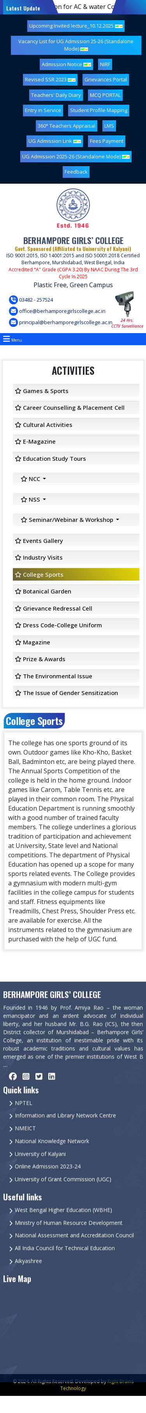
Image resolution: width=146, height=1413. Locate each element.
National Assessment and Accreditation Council (74, 1250)
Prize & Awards (40, 659)
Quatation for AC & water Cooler (76, 6)
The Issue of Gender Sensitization (66, 693)
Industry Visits (39, 557)
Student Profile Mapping (98, 110)
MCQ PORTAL (105, 94)
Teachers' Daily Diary (56, 94)
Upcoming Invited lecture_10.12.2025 (76, 25)
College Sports (39, 574)
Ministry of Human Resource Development (69, 1237)
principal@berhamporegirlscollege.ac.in (61, 322)
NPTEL (23, 1117)
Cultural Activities (43, 424)
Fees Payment (106, 140)
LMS (109, 125)
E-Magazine (35, 441)
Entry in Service (43, 110)
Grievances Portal (105, 79)
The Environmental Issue (53, 676)
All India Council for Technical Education (65, 1262)
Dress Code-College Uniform (58, 625)
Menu (12, 339)
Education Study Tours (50, 458)
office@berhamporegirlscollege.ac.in (57, 311)
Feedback (76, 171)
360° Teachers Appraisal (66, 125)
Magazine (32, 642)
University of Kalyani (40, 1168)
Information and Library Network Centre (65, 1130)
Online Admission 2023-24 (48, 1181)
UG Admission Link (54, 140)
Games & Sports (42, 391)
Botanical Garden (43, 591)
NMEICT (25, 1142)
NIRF (105, 64)
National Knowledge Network (52, 1155)
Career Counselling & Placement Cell (70, 407)
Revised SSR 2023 (50, 79)
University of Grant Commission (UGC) (63, 1193)
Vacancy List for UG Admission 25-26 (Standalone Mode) (76, 45)
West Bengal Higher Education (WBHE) (63, 1224)
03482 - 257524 (31, 299)
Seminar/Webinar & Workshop (68, 519)
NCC (31, 479)
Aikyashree (28, 1275)
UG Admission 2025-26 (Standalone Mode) (76, 156)
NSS (31, 499)
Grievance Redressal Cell (53, 608)
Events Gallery (39, 540)
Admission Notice (66, 64)
